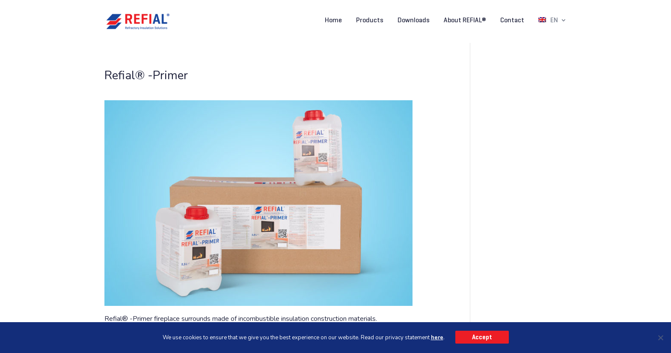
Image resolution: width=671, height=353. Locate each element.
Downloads (414, 20)
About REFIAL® (465, 20)
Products (369, 20)
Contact (512, 20)
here (437, 337)
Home (333, 20)
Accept (482, 337)
